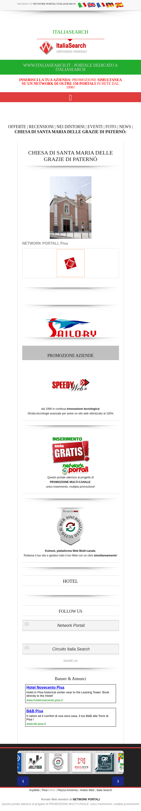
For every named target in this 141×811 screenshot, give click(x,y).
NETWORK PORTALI (86, 799)
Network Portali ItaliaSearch (54, 3)
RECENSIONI (41, 126)
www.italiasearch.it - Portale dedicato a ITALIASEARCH (70, 67)
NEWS (125, 126)
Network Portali (71, 625)
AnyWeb (34, 790)
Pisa (44, 790)
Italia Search (104, 790)
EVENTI (95, 126)
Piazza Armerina (67, 790)
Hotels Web (87, 790)
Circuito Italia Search (71, 649)
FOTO (111, 126)
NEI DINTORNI (70, 126)
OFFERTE (17, 126)
